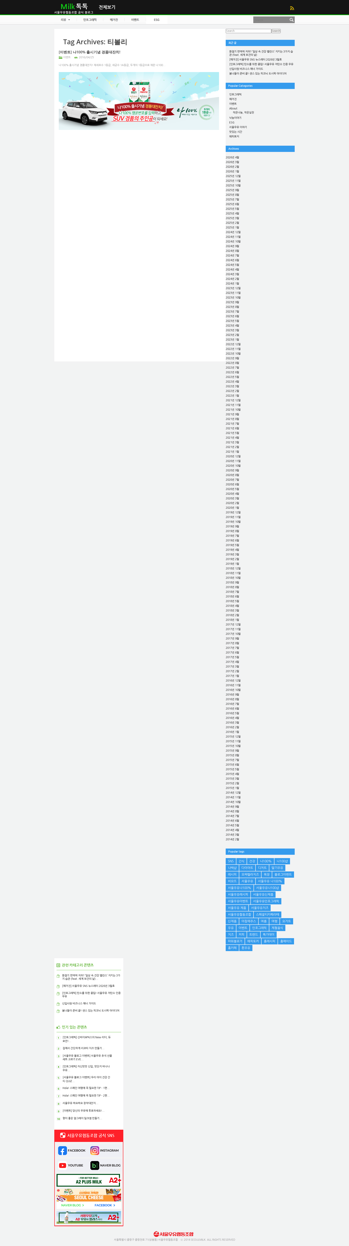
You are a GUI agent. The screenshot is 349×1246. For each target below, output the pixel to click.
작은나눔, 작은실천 (243, 112)
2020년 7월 (232, 479)
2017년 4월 (232, 662)
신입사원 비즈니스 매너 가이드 (246, 69)
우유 (231, 927)
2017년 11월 (233, 629)
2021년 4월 (232, 437)
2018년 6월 (232, 596)
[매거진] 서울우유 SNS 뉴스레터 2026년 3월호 (255, 59)
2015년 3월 (232, 778)
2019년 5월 (232, 545)
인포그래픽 (235, 94)
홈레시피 (269, 941)
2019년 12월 (233, 512)
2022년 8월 (232, 363)
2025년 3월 (232, 218)
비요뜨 (232, 881)
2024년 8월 (232, 251)
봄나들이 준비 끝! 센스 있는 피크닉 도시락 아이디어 (257, 73)
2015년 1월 (232, 788)
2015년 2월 (232, 783)
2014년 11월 (233, 797)
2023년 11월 (233, 293)
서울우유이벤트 (238, 901)
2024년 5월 (232, 265)
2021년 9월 (232, 414)
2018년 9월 (232, 582)
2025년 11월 (233, 180)
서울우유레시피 (238, 894)
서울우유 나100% (270, 881)
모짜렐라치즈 (250, 874)
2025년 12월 (233, 176)
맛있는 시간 (235, 132)
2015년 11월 (233, 741)
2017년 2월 (232, 671)
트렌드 (253, 934)
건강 (252, 861)
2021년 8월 (232, 419)
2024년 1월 (232, 283)
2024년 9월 (232, 246)
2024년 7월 (232, 255)
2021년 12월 (233, 400)
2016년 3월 (232, 722)
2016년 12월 (233, 680)
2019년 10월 (233, 521)
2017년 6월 (232, 652)
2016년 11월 (233, 685)
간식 (241, 861)
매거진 (233, 99)
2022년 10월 (233, 353)
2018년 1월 (232, 620)
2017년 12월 (233, 624)
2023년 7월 (232, 311)
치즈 (231, 934)
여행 (274, 921)
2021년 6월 (232, 428)
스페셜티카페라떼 (267, 914)
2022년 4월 (232, 381)
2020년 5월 (232, 489)
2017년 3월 (232, 666)
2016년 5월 (232, 713)
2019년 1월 (232, 564)
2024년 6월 (232, 260)
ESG (231, 122)
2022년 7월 (232, 367)
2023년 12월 (233, 288)
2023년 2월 (232, 335)
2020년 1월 (232, 507)
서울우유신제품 (263, 894)
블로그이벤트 (283, 874)
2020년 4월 (232, 493)
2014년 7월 (232, 816)
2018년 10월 (233, 578)
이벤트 (67, 57)
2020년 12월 (233, 456)
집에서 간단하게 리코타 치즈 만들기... (84, 1048)
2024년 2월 (232, 279)
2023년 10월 (233, 297)
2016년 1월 (232, 732)
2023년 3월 (232, 330)
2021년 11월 (233, 405)
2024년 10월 (233, 241)
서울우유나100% (239, 887)
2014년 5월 (232, 825)
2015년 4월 (232, 774)
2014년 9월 (232, 806)
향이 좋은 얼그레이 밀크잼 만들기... (82, 1118)
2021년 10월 (233, 409)
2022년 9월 (232, 358)
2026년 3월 (232, 162)
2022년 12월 (233, 344)
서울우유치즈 (259, 907)
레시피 (232, 874)
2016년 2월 (232, 727)
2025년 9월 (232, 190)
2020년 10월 (233, 465)
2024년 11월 (233, 237)
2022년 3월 (232, 386)
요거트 (286, 921)
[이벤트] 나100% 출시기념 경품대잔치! (89, 52)
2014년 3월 (232, 834)
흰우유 (245, 948)
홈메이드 (286, 941)
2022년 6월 (232, 372)
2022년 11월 (233, 349)
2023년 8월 (232, 307)
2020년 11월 (233, 461)
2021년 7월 (232, 423)
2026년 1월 (232, 171)
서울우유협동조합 (239, 914)
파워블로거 (235, 941)
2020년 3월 (232, 498)
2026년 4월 (232, 157)
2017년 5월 (232, 657)
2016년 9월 (232, 694)
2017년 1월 (232, 676)
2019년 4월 (232, 549)
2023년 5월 (232, 321)
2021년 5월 (232, 433)
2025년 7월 (232, 199)
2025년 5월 (232, 209)
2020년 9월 (232, 470)
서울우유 (247, 881)
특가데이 (268, 934)
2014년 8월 (232, 811)
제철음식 (277, 927)
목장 (267, 874)
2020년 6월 (232, 484)
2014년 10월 (233, 802)
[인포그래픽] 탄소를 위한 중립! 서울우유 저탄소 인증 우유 (261, 64)
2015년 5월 (232, 769)
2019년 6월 (232, 540)
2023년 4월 (232, 325)
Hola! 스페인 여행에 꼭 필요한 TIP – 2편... (86, 1095)
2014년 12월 (233, 792)
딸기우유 (277, 867)
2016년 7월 (232, 704)
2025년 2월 (232, 223)
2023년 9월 (232, 302)
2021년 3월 (232, 442)
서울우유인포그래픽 (266, 901)
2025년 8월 (232, 195)
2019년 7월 (232, 535)
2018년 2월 (232, 615)
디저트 (262, 867)
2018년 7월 (232, 592)
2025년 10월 (233, 185)
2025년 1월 (232, 227)
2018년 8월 (232, 587)
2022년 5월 (232, 377)
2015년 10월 (233, 746)
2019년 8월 (232, 531)
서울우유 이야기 (238, 127)
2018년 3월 (232, 610)
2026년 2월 (232, 166)
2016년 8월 (232, 699)
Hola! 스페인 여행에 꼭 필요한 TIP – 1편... (86, 1088)
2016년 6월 (232, 708)
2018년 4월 (232, 606)
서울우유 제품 (237, 907)
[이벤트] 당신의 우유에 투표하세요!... (84, 1110)
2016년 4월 (232, 718)
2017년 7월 (232, 648)
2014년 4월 (232, 830)
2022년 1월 (232, 395)
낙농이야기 (235, 118)
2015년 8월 (232, 755)
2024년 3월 (232, 274)
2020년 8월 (232, 475)
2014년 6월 (232, 820)
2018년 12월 (233, 568)
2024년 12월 (233, 232)
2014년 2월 (232, 839)
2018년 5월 (232, 601)
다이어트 (247, 867)
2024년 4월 (232, 269)
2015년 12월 (233, 736)
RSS (292, 8)
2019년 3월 (232, 554)
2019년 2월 (232, 559)
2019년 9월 (232, 526)
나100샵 (282, 861)
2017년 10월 (233, 634)
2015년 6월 (232, 764)
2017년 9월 (232, 638)
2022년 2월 (232, 391)
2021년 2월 (232, 447)
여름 (264, 921)
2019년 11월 (233, 517)
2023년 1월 (232, 339)
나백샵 (232, 867)
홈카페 (232, 948)
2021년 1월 (232, 451)
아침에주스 (248, 921)
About (233, 108)
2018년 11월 (233, 573)
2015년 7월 (232, 760)
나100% (266, 861)
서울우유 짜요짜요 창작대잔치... (80, 1103)
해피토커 (234, 136)
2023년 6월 (232, 316)
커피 (241, 934)
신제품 (232, 921)
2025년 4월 (232, 213)
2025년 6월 (232, 204)
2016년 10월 (233, 690)
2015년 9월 (232, 750)
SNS (231, 861)
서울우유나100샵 (267, 887)
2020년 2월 (232, 503)
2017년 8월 (232, 643)
